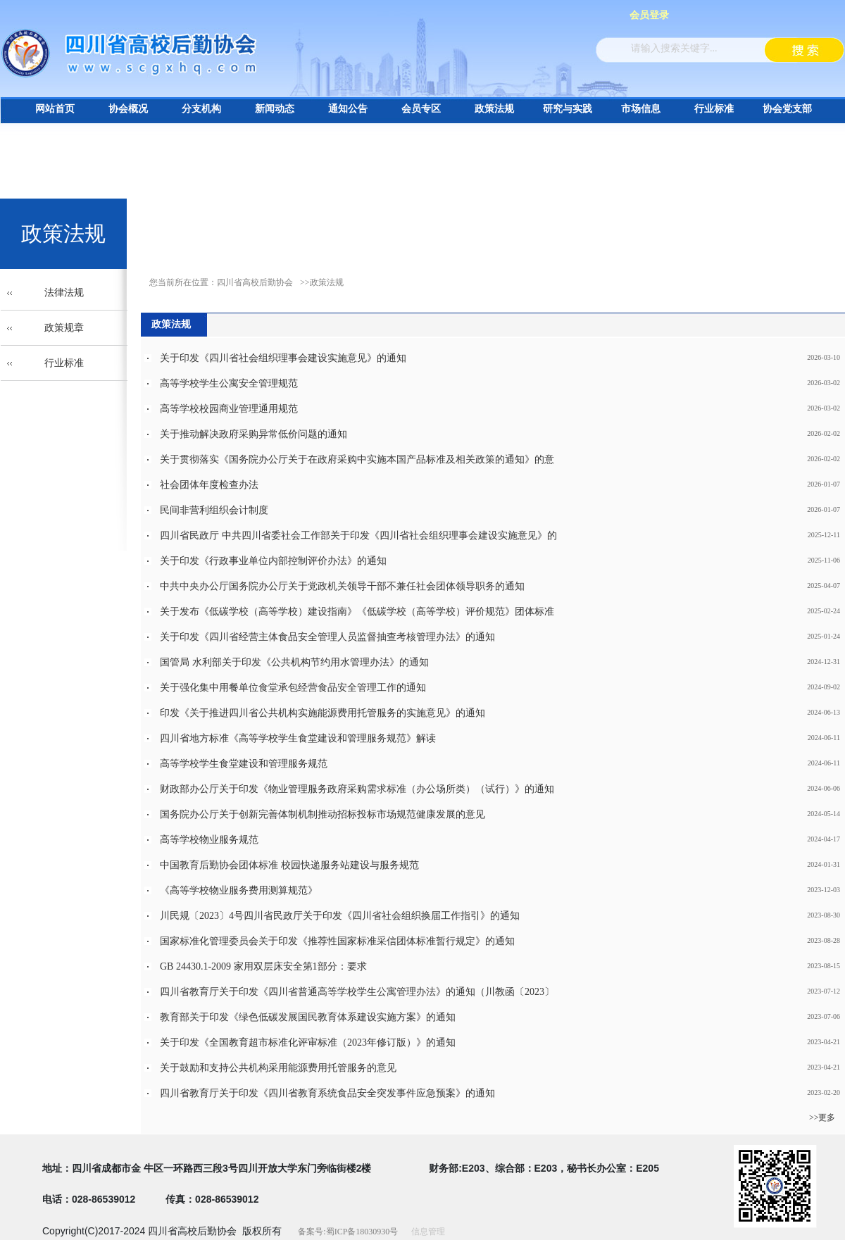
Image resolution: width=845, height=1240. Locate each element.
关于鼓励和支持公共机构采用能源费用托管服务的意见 (278, 1068)
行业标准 (714, 109)
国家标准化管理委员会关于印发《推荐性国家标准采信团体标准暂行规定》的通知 (337, 941)
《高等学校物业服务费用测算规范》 (239, 890)
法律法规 (64, 292)
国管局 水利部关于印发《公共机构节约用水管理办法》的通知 (294, 662)
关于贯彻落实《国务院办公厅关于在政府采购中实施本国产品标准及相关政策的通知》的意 (357, 459)
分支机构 (201, 109)
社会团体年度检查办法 (209, 485)
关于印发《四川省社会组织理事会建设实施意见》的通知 (283, 358)
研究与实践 (567, 109)
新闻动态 (274, 109)
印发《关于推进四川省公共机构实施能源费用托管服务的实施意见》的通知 (322, 713)
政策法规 (494, 109)
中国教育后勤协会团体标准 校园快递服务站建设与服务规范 (289, 865)
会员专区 (421, 109)
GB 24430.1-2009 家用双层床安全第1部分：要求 (263, 966)
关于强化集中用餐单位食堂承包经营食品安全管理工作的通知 (293, 687)
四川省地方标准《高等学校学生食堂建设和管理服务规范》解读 (298, 738)
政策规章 (64, 327)
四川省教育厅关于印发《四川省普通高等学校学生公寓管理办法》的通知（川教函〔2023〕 (357, 992)
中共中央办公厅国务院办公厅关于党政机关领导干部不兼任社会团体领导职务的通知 (342, 586)
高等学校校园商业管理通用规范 (229, 408)
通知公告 (348, 109)
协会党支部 (787, 109)
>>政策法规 (322, 282)
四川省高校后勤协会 (255, 282)
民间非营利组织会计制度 (214, 510)
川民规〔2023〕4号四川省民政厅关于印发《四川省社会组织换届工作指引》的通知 (340, 915)
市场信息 (641, 109)
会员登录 (649, 15)
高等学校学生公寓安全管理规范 (229, 383)
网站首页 (55, 109)
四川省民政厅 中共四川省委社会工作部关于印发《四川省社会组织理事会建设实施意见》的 (358, 535)
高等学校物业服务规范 (209, 839)
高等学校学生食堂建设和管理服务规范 (243, 763)
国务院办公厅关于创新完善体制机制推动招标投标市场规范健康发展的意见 (322, 814)
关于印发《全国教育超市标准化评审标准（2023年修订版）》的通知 (308, 1042)
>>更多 (822, 1117)
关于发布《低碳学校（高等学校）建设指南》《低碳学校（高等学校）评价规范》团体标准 (357, 611)
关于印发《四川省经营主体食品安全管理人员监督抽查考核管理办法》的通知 (327, 637)
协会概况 (128, 109)
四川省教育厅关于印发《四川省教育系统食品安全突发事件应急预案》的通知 (327, 1093)
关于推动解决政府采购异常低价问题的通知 (253, 434)
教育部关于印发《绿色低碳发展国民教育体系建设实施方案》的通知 (308, 1017)
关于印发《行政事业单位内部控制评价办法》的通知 (273, 561)
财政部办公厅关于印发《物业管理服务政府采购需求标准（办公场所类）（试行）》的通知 (357, 789)
